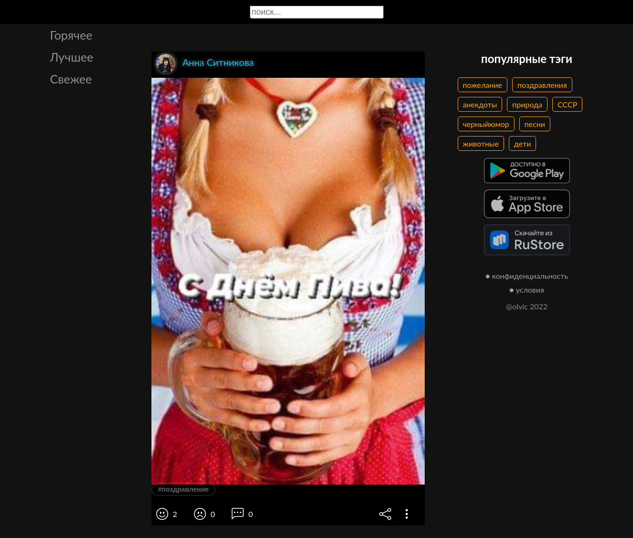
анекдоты (480, 104)
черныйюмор (486, 123)
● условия (526, 289)
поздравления (542, 84)
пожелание (482, 84)
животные (481, 143)
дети (522, 143)
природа (527, 104)
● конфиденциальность (526, 275)
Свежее (71, 79)
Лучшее (72, 57)
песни (535, 123)
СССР (567, 104)
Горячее (71, 35)
